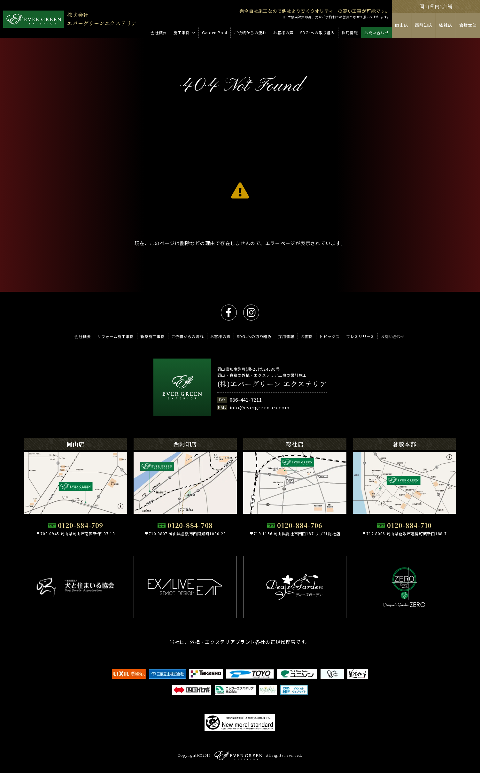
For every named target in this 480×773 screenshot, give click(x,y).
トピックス (329, 336)
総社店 (446, 25)
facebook (229, 313)
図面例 (307, 336)
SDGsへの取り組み (254, 336)
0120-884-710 (409, 525)
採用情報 (286, 336)
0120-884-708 (190, 525)
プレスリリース (360, 336)
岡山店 (401, 25)
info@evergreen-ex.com (260, 407)
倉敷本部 (468, 25)
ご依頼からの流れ (187, 336)
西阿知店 (424, 25)
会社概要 (82, 336)
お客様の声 (220, 336)
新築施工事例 (152, 336)
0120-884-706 (299, 525)
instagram (251, 313)
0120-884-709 (80, 525)
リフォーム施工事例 (115, 336)
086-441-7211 (246, 400)
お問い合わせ (393, 336)
